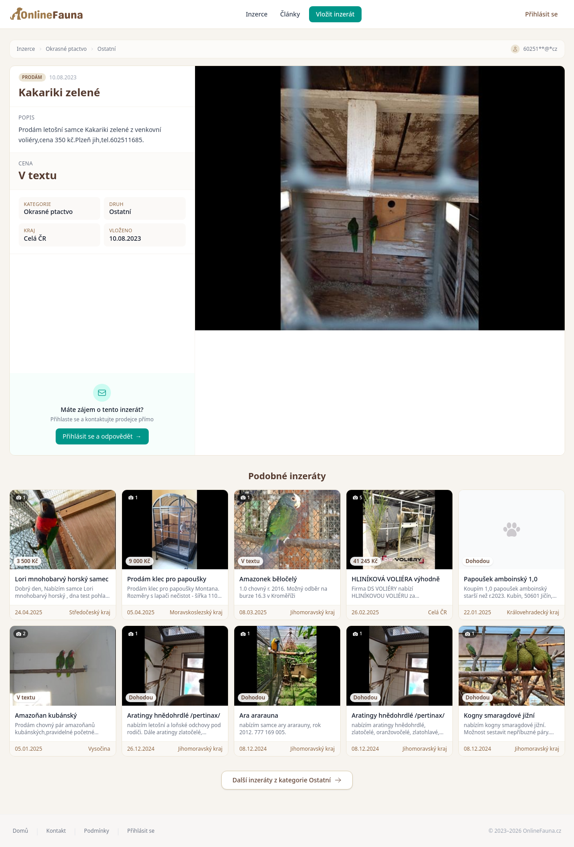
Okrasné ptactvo (66, 49)
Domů (20, 831)
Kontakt (56, 831)
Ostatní (107, 49)
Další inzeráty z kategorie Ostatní (287, 780)
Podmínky (96, 831)
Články (290, 14)
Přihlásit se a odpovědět (102, 436)
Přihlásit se (541, 14)
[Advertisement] (380, 392)
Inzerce (257, 14)
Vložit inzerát (335, 14)
